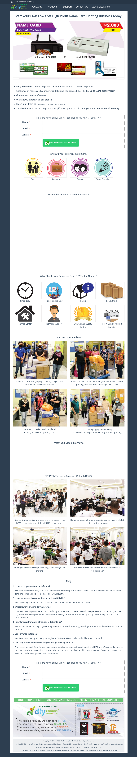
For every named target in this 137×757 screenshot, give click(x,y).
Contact (26, 134)
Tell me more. (60, 142)
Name (25, 122)
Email (25, 128)
